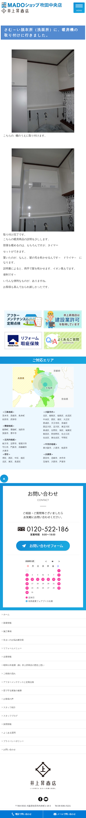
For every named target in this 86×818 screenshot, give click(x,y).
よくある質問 (9, 733)
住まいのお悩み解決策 (13, 640)
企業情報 (7, 657)
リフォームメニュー (12, 648)
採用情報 (7, 724)
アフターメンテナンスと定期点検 (18, 682)
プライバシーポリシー (13, 741)
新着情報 (7, 623)
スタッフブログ (10, 716)
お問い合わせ (9, 749)
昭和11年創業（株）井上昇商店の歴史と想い (23, 665)
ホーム (6, 614)
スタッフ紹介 (9, 707)
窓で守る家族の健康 (12, 690)
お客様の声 (8, 699)
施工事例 (7, 631)
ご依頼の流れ (9, 673)
